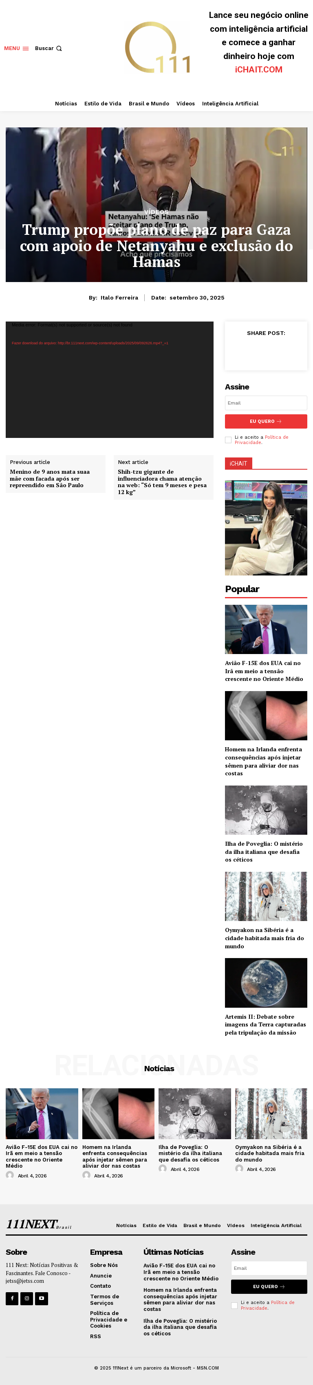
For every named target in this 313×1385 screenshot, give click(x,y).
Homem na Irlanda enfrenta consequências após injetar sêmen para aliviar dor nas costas (263, 761)
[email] (266, 403)
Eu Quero (266, 421)
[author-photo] (11, 1175)
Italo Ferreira (119, 297)
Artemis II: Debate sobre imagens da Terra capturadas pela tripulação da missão (265, 1024)
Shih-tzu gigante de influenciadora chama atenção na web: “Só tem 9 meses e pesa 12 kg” (162, 482)
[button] (49, 48)
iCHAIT (238, 463)
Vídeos (156, 212)
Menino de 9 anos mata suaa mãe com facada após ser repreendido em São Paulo (50, 478)
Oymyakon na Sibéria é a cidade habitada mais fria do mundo (264, 938)
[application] (110, 380)
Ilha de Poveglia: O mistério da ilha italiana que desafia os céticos (264, 851)
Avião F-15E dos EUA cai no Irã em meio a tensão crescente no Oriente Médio (264, 671)
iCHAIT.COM (258, 69)
